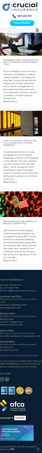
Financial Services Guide (26, 355)
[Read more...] (10, 101)
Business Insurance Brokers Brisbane (18, 316)
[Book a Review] (22, 23)
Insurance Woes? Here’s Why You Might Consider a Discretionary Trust (21, 62)
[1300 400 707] (22, 16)
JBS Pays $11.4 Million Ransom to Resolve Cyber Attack (20, 222)
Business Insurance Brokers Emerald (18, 344)
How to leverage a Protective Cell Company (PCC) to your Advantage (19, 143)
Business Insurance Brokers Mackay (17, 333)
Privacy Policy (6, 355)
